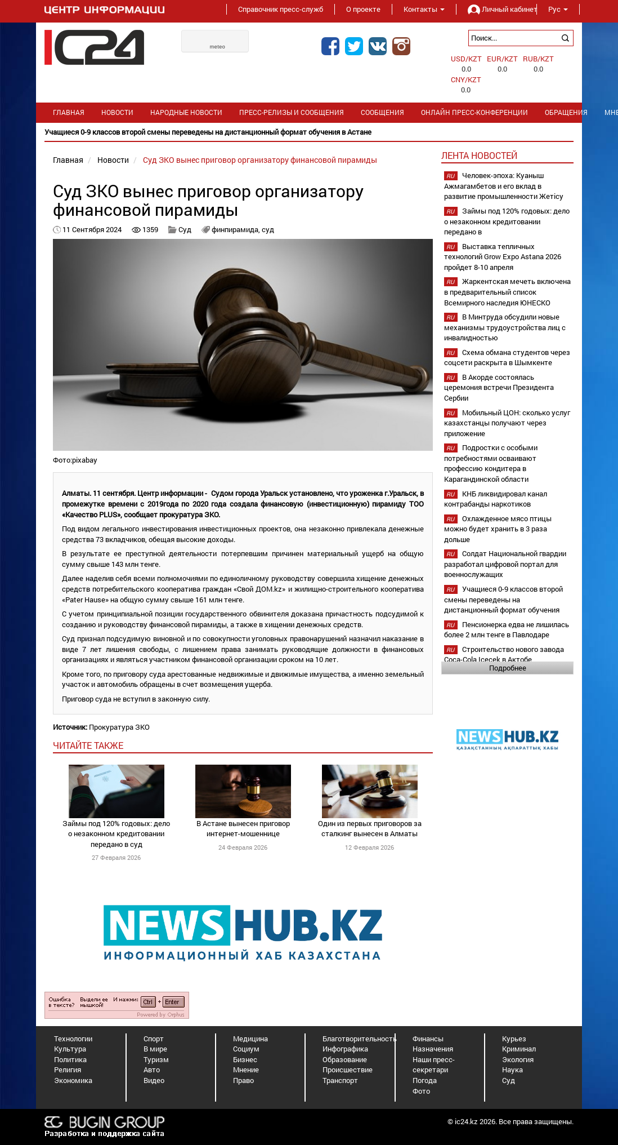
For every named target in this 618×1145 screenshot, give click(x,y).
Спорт (154, 1038)
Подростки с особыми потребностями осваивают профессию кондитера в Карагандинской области (491, 463)
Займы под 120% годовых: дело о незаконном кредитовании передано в (507, 221)
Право (243, 1080)
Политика (70, 1059)
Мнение (246, 1069)
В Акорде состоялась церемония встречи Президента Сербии (499, 387)
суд (268, 229)
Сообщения (382, 112)
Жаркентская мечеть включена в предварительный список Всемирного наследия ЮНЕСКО (507, 291)
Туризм (156, 1059)
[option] (309, 132)
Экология (518, 1059)
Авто (152, 1069)
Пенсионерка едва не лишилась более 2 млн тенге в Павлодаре (506, 629)
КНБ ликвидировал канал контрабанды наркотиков (495, 499)
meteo (218, 47)
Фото (421, 1091)
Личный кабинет (496, 9)
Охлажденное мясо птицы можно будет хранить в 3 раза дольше (498, 528)
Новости (117, 112)
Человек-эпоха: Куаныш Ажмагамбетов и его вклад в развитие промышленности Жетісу (503, 185)
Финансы (428, 1038)
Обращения (566, 112)
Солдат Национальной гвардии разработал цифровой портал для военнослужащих (505, 563)
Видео (154, 1080)
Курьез (514, 1038)
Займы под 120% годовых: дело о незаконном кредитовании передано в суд (116, 833)
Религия (67, 1069)
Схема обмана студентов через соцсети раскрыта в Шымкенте (507, 357)
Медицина (250, 1038)
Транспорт (340, 1080)
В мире (155, 1049)
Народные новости (186, 112)
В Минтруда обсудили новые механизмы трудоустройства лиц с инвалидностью (505, 327)
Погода (425, 1080)
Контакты (424, 9)
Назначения (433, 1049)
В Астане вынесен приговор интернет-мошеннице (243, 828)
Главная (68, 112)
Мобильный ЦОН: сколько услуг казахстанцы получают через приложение (507, 422)
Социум (246, 1049)
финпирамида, (237, 229)
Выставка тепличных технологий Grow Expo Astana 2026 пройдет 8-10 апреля (502, 256)
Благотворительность (360, 1038)
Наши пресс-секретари (434, 1064)
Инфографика (345, 1049)
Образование (345, 1059)
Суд (185, 229)
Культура (70, 1049)
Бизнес (245, 1059)
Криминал (519, 1049)
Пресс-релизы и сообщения (291, 112)
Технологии (73, 1038)
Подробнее (507, 668)
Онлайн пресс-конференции (474, 112)
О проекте (363, 9)
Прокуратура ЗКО (119, 727)
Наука (512, 1069)
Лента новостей (479, 155)
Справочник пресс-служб (280, 9)
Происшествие (348, 1069)
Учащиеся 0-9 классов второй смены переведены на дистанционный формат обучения (503, 599)
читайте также (88, 745)
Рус (558, 9)
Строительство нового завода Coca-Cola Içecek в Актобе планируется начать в (504, 659)
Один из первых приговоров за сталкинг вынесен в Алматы (370, 828)
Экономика (73, 1080)
